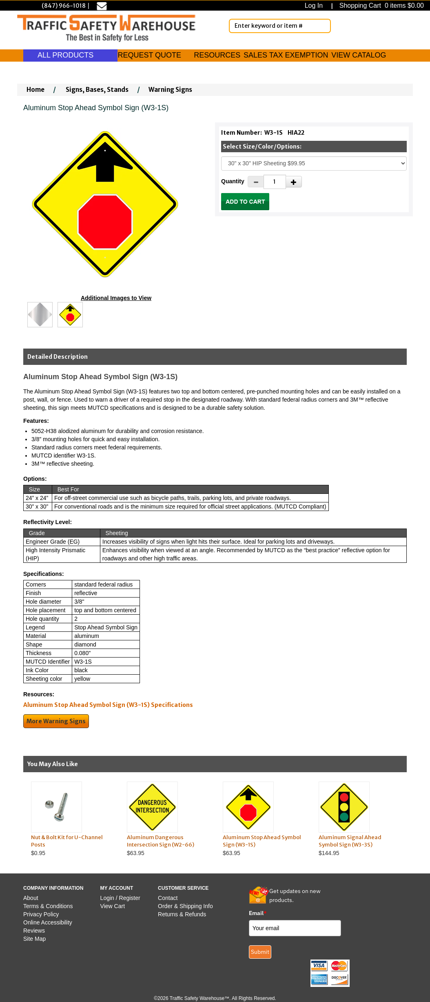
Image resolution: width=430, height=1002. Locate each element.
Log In (315, 5)
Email (258, 913)
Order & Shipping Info (185, 906)
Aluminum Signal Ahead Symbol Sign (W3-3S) (350, 841)
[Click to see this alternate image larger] (40, 314)
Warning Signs (170, 89)
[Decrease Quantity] (256, 181)
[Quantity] (275, 182)
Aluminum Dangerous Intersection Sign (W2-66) (160, 841)
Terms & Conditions (48, 906)
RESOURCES (217, 55)
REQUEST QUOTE (149, 55)
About (30, 898)
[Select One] (314, 163)
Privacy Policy (41, 914)
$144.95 (359, 819)
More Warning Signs (56, 721)
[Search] (323, 25)
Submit (260, 951)
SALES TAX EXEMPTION (286, 55)
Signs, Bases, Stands (97, 89)
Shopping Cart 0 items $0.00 (380, 5)
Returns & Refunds (182, 914)
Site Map (34, 938)
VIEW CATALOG (358, 55)
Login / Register (120, 898)
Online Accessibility (47, 922)
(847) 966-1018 (64, 5)
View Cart (112, 906)
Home (35, 89)
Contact (167, 898)
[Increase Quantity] (294, 181)
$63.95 (167, 819)
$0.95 (71, 819)
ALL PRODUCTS (70, 55)
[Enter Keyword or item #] (280, 26)
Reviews (34, 930)
